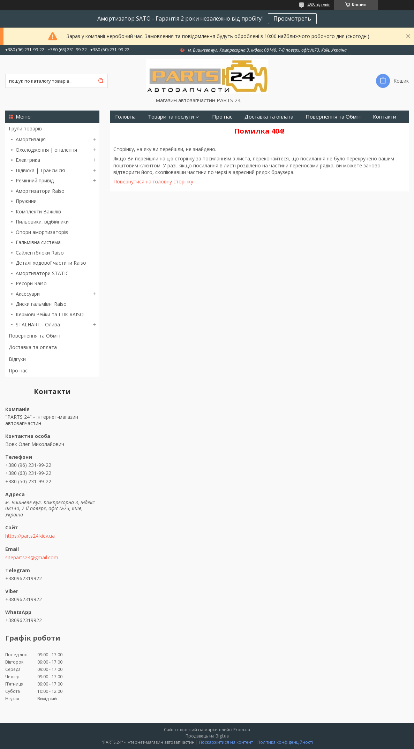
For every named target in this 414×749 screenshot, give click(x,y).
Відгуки (17, 359)
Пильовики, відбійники (42, 221)
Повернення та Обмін (34, 335)
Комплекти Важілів (38, 211)
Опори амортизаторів (42, 232)
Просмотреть (292, 18)
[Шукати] (101, 81)
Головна (125, 116)
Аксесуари (28, 293)
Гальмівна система (38, 242)
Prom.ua (241, 730)
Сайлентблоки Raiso (40, 252)
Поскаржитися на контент (226, 742)
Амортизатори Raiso (40, 191)
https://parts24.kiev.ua (30, 536)
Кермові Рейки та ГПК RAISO (50, 314)
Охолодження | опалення (46, 149)
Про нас (18, 370)
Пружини (26, 201)
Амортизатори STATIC (42, 273)
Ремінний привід (35, 180)
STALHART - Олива (38, 324)
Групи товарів (25, 128)
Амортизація (31, 139)
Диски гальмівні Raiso (41, 304)
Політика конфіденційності (285, 742)
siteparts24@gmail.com (31, 557)
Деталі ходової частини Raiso (51, 262)
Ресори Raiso (31, 283)
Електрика (28, 160)
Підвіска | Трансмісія (40, 170)
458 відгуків (318, 5)
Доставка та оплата (33, 347)
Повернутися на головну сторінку (153, 181)
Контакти (384, 116)
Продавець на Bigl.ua (207, 736)
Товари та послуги (171, 116)
